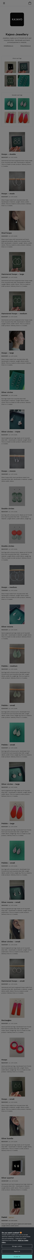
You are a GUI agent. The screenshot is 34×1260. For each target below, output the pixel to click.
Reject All (17, 1253)
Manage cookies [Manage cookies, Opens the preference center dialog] (17, 1248)
